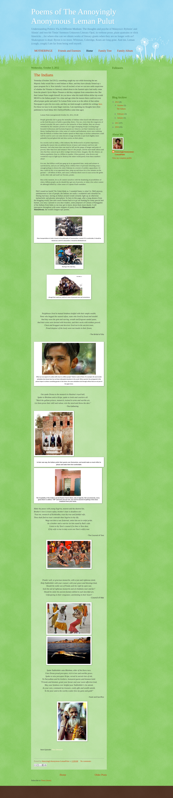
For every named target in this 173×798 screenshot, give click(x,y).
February (120, 114)
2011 (117, 123)
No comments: (85, 761)
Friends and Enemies (69, 50)
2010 (117, 127)
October (120, 105)
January (120, 118)
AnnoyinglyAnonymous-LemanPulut (124, 153)
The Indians (43, 75)
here (100, 104)
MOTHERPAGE (43, 50)
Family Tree (105, 50)
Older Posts (101, 774)
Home (89, 50)
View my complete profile (122, 158)
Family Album (125, 50)
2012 (117, 102)
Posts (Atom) (46, 780)
